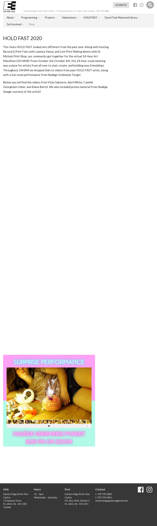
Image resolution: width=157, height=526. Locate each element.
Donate (121, 5)
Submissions (69, 17)
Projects (50, 17)
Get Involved (14, 24)
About (10, 17)
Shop (32, 24)
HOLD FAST (90, 17)
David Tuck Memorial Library (121, 17)
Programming (29, 17)
